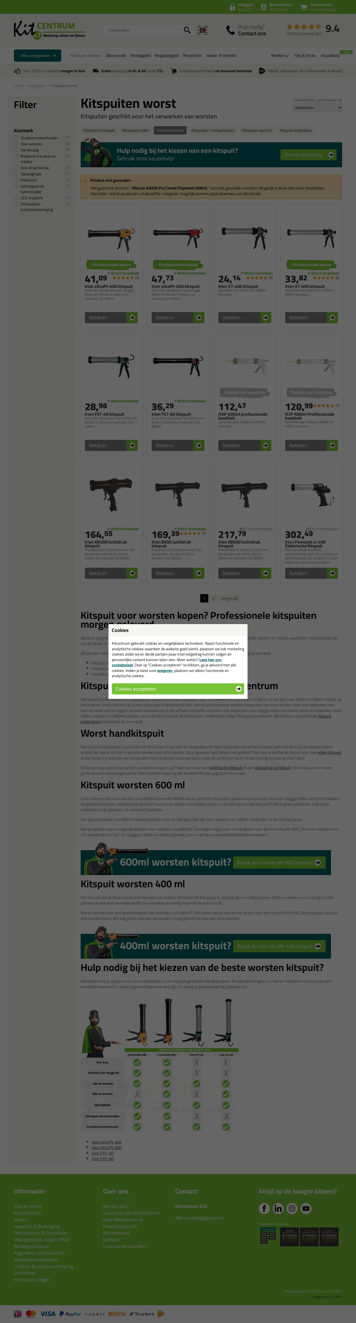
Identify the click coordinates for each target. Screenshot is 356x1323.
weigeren (164, 670)
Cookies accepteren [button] (136, 688)
